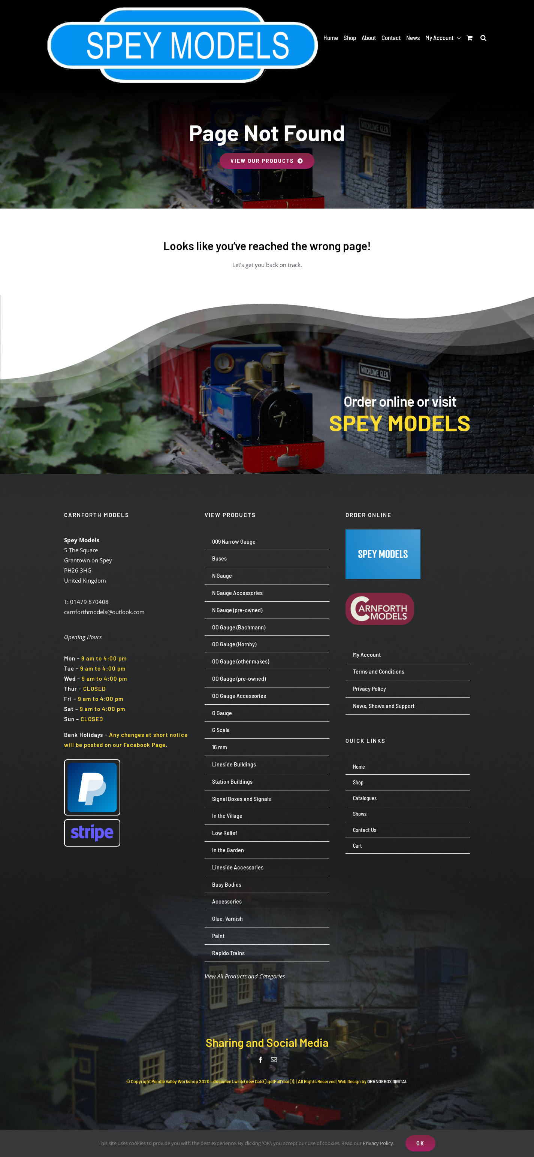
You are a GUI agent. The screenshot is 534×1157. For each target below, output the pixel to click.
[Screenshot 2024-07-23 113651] (383, 532)
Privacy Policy (378, 1143)
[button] (483, 37)
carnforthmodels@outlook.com (104, 612)
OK (420, 1143)
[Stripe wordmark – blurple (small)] (92, 822)
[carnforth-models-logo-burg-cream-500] (383, 581)
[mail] (274, 1060)
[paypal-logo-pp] (92, 762)
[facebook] (260, 1060)
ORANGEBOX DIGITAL (387, 1081)
